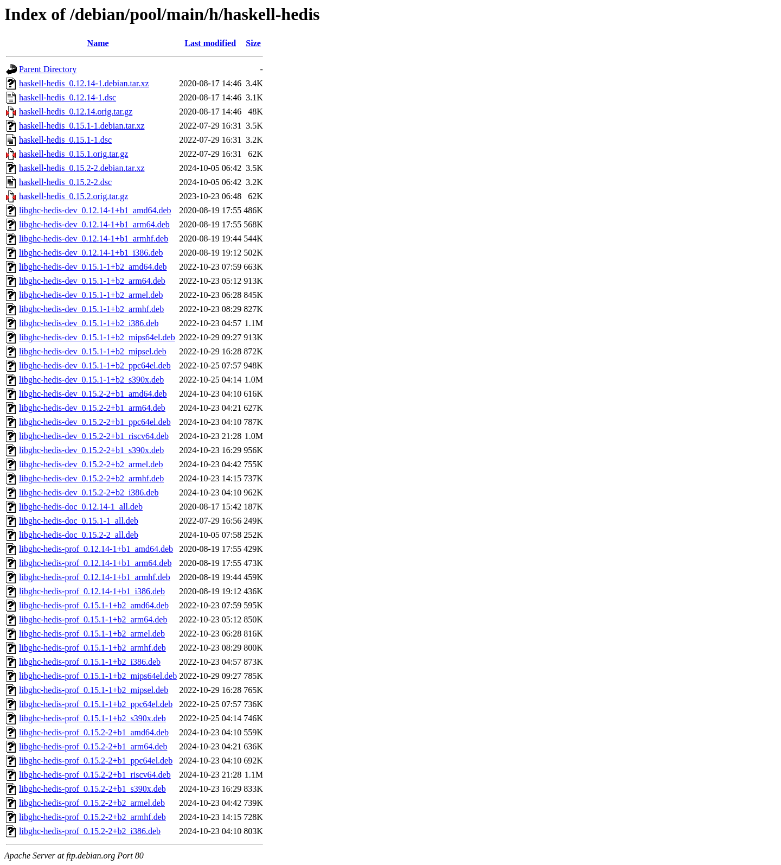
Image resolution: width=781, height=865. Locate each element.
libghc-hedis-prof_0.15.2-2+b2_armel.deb (92, 802)
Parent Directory (47, 69)
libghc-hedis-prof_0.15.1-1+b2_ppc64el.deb (95, 704)
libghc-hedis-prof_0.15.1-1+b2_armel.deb (92, 633)
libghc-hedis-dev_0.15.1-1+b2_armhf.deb (91, 309)
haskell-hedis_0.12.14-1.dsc (67, 97)
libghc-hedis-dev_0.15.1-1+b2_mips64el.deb (97, 337)
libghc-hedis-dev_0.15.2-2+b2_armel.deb (91, 464)
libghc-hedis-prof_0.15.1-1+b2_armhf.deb (92, 647)
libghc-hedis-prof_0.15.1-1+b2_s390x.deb (92, 718)
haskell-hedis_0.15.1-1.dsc (65, 139)
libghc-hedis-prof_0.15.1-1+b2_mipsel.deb (93, 690)
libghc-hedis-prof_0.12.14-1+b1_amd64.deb (96, 549)
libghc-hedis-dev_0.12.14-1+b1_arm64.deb (94, 224)
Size (253, 43)
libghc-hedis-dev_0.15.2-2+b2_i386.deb (88, 492)
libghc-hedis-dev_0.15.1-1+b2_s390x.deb (91, 379)
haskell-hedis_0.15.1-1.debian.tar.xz (82, 125)
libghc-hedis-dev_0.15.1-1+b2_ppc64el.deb (95, 365)
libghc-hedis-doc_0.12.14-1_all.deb (81, 506)
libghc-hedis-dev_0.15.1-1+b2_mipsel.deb (93, 351)
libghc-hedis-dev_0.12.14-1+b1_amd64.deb (95, 210)
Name (98, 43)
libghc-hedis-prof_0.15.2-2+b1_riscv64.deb (95, 774)
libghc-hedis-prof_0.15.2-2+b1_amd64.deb (94, 732)
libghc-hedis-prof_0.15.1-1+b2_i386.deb (90, 661)
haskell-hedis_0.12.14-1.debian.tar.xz (84, 83)
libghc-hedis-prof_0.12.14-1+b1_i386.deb (92, 591)
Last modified (210, 43)
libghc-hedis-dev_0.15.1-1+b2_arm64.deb (92, 280)
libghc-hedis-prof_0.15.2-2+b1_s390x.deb (92, 788)
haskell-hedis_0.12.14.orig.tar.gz (75, 111)
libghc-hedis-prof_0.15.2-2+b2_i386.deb (90, 831)
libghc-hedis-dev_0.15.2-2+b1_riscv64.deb (94, 436)
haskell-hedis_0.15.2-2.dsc (65, 182)
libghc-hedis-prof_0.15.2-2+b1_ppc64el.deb (95, 760)
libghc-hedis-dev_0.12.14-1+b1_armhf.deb (93, 238)
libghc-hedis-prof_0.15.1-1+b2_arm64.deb (93, 619)
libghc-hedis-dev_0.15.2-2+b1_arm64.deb (92, 407)
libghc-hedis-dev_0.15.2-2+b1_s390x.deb (91, 450)
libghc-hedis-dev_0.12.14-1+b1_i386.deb (91, 252)
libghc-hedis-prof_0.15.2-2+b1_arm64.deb (93, 746)
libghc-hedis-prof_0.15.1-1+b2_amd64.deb (94, 605)
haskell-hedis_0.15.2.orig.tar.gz (73, 196)
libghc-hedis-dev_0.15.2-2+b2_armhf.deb (91, 478)
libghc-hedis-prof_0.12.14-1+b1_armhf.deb (94, 577)
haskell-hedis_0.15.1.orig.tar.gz (73, 153)
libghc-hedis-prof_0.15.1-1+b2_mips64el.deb (98, 675)
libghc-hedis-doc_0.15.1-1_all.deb (78, 520)
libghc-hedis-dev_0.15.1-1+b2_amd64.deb (93, 266)
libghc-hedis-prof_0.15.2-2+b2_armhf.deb (92, 817)
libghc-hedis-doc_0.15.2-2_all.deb (78, 534)
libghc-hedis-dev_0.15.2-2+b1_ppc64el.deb (95, 422)
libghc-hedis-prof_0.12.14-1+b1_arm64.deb (95, 563)
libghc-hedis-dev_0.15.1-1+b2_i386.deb (88, 323)
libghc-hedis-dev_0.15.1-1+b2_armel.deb (91, 295)
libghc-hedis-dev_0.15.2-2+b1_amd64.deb (93, 393)
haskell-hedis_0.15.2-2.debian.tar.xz (82, 168)
